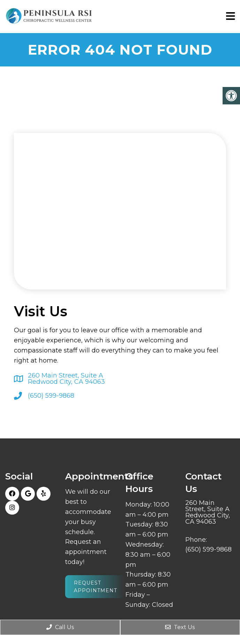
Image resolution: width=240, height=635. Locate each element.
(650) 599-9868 (51, 395)
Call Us (60, 627)
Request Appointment (95, 587)
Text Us (180, 627)
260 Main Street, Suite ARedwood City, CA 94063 (66, 378)
